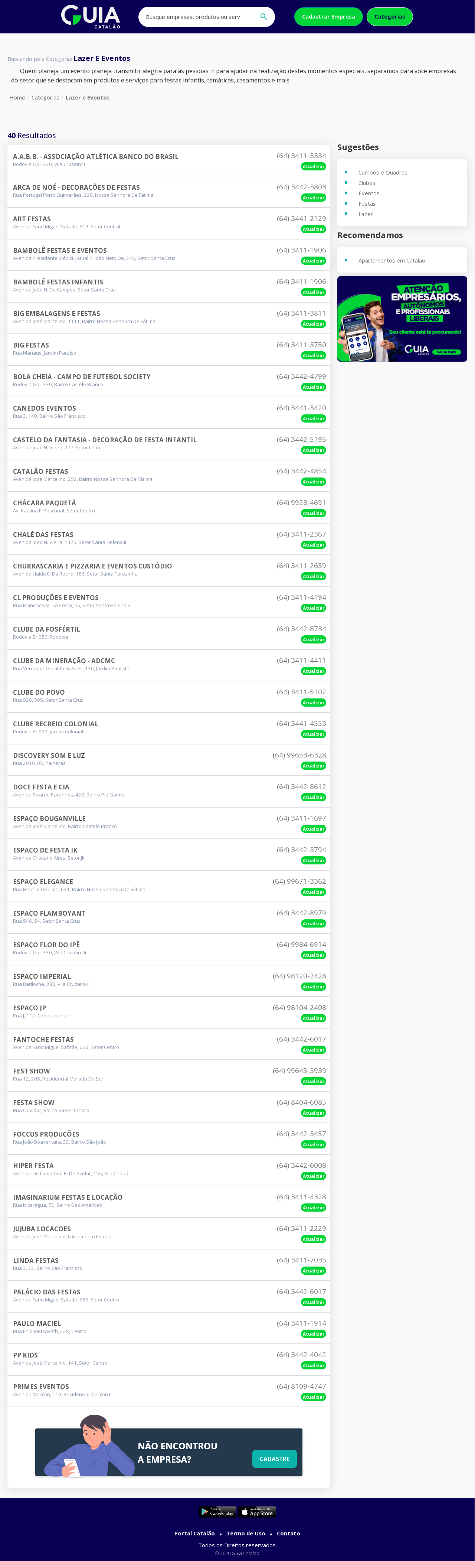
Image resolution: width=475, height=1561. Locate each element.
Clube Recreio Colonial (55, 724)
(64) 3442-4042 (301, 1354)
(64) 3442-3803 (301, 187)
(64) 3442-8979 (301, 913)
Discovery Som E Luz (49, 755)
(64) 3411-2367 (301, 534)
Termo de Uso (245, 1533)
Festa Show (33, 1102)
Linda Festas (36, 1260)
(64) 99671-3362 (299, 881)
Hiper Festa (33, 1165)
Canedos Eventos (44, 408)
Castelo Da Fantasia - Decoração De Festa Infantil (105, 440)
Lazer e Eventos (88, 97)
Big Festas (31, 345)
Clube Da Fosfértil (46, 629)
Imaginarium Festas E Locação (68, 1197)
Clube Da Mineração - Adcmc (64, 660)
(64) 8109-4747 (301, 1386)
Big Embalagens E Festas (56, 313)
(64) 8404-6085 (301, 1102)
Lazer (365, 214)
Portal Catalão (194, 1533)
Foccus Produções (46, 1134)
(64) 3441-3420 (301, 408)
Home (17, 97)
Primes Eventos (41, 1386)
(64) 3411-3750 (301, 344)
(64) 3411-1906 (301, 250)
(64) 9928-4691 (301, 502)
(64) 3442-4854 (301, 471)
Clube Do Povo (39, 692)
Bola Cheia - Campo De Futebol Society (82, 376)
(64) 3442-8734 (301, 629)
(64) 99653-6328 (299, 755)
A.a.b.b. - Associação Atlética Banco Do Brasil (95, 156)
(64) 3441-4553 (301, 723)
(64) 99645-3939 (299, 1070)
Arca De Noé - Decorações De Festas (76, 187)
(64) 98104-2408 (299, 1007)
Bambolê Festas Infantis (58, 282)
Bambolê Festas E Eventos (60, 250)
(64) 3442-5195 (301, 439)
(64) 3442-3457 (301, 1134)
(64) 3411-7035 (301, 1260)
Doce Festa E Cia (41, 787)
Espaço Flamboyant (49, 913)
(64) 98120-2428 (299, 976)
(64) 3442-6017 (301, 1039)
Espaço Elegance (43, 881)
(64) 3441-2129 (301, 218)
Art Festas (32, 219)
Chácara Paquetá (44, 503)
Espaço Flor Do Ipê (46, 945)
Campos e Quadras (382, 172)
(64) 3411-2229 (301, 1228)
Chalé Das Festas (43, 534)
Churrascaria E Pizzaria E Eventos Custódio (92, 566)
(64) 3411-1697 (301, 818)
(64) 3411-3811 (301, 313)
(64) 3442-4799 (301, 376)
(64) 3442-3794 (301, 849)
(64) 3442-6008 (301, 1165)
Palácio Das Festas (47, 1292)
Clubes (367, 182)
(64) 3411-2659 (301, 565)
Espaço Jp (29, 1008)
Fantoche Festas (43, 1039)
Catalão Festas (40, 471)
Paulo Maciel (37, 1323)
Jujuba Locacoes (42, 1229)
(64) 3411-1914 (301, 1323)
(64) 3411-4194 (301, 597)
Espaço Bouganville (49, 818)
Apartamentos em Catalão (391, 260)
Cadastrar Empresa (328, 16)
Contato (288, 1533)
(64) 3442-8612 (301, 786)
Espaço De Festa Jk (45, 850)
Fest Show (31, 1071)
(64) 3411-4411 (301, 660)
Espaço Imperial (42, 976)
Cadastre (273, 1458)
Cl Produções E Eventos (56, 597)
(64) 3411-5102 (301, 692)
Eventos (369, 193)
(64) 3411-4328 (301, 1197)
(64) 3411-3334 (301, 155)
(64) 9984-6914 (301, 944)
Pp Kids (25, 1355)
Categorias (389, 16)
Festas (367, 203)
